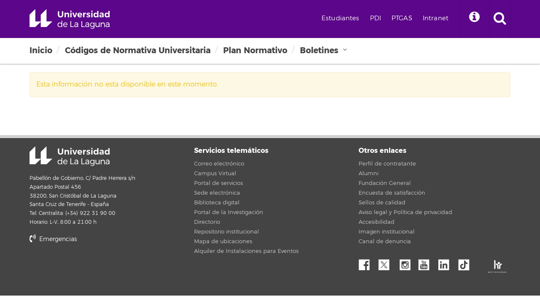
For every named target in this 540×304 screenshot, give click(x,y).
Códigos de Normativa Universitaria (138, 50)
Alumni (368, 173)
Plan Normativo (255, 50)
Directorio (207, 222)
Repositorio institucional (226, 231)
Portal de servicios (218, 183)
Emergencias (53, 239)
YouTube (427, 263)
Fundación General (385, 183)
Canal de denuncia (385, 241)
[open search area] (499, 19)
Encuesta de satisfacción (392, 193)
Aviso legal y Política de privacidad (405, 212)
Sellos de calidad (382, 202)
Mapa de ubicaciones (223, 241)
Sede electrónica (217, 193)
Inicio (41, 50)
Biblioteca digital (217, 202)
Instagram (407, 263)
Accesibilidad (376, 222)
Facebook (367, 263)
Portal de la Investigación (228, 212)
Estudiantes (340, 18)
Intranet (435, 18)
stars (93, 268)
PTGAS (402, 18)
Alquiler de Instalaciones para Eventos (246, 251)
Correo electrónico (219, 163)
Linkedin (447, 263)
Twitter (387, 263)
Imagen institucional (387, 231)
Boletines (319, 50)
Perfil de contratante (387, 163)
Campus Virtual (215, 173)
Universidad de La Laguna (70, 19)
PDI (375, 18)
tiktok (466, 263)
